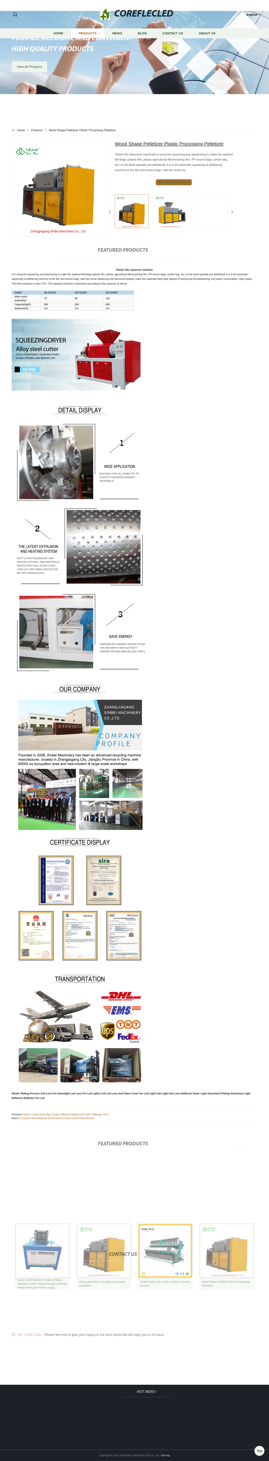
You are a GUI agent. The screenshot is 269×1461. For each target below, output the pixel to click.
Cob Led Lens (109, 1093)
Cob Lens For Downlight (55, 1093)
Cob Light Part (165, 1093)
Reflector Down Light (194, 1093)
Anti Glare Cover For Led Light (136, 1093)
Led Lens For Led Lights (85, 1093)
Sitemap (165, 1455)
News (117, 43)
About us (207, 43)
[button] (15, 15)
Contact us (172, 43)
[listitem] (134, 211)
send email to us (174, 182)
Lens (177, 1093)
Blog (142, 43)
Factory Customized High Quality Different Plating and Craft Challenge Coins (65, 1114)
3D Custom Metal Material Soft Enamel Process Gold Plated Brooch (56, 1118)
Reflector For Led (34, 1098)
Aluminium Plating (218, 1093)
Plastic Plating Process (26, 1093)
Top (259, 1450)
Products (88, 43)
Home (58, 43)
